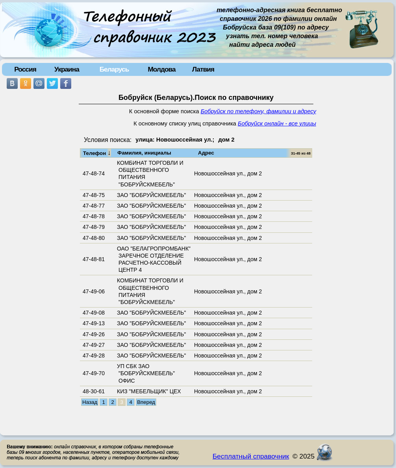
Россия (25, 69)
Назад (89, 402)
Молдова (161, 69)
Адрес (206, 153)
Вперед (146, 402)
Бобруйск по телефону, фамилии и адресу (258, 111)
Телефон (97, 153)
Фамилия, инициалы (144, 153)
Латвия (203, 69)
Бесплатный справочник (251, 456)
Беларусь (114, 69)
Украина (66, 69)
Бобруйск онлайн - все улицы (277, 123)
